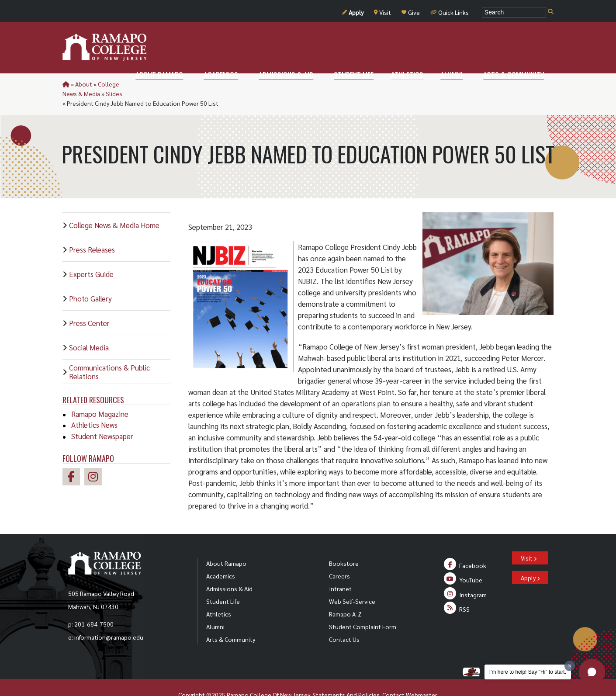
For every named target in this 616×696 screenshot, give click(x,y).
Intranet (340, 569)
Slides (172, 84)
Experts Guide (91, 254)
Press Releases (92, 230)
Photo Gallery (90, 279)
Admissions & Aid (229, 569)
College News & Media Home (114, 205)
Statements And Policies (346, 675)
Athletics (218, 595)
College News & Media (128, 84)
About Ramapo (226, 544)
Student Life (223, 582)
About (83, 84)
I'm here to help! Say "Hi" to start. (527, 672)
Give (410, 12)
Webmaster (421, 675)
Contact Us (344, 620)
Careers (339, 557)
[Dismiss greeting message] (569, 666)
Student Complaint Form (362, 607)
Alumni (215, 607)
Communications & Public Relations (109, 352)
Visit (382, 12)
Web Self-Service (352, 582)
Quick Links (449, 12)
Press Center (89, 303)
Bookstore (344, 544)
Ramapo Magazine (99, 394)
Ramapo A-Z (345, 595)
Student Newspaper (102, 416)
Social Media (89, 328)
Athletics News (94, 405)
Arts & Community (230, 620)
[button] (592, 672)
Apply (352, 12)
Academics (220, 557)
